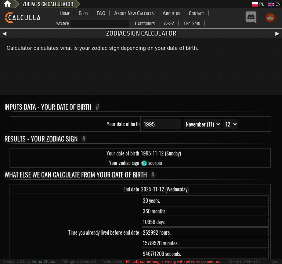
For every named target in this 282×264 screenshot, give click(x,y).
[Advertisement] (141, 75)
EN (274, 4)
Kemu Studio (43, 261)
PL (258, 4)
